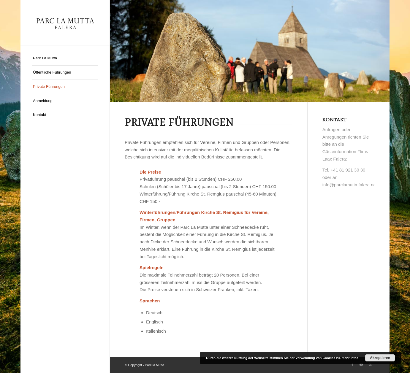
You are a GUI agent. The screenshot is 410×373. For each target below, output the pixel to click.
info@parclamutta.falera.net (349, 184)
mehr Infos (350, 358)
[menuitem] (65, 58)
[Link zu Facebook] (352, 364)
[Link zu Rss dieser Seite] (370, 364)
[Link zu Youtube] (361, 364)
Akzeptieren (380, 358)
